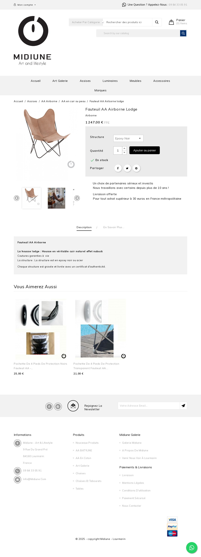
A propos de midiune (135, 450)
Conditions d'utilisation (136, 490)
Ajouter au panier (144, 150)
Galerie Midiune (132, 442)
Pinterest (136, 168)
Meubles (135, 81)
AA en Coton (83, 458)
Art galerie (60, 81)
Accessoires (161, 81)
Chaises (81, 473)
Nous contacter (131, 505)
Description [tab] (84, 227)
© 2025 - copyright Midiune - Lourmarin (101, 538)
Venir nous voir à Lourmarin (139, 458)
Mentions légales (133, 482)
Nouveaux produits (87, 442)
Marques (100, 90)
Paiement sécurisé (133, 498)
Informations (22, 435)
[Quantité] (117, 150)
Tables (80, 488)
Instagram (58, 406)
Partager (118, 168)
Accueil (35, 81)
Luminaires (110, 81)
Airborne (91, 115)
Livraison (128, 475)
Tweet (127, 168)
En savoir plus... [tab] (113, 227)
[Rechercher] (141, 33)
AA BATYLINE (84, 450)
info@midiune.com (34, 479)
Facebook (49, 406)
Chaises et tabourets (88, 480)
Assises (85, 81)
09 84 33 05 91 (178, 4)
